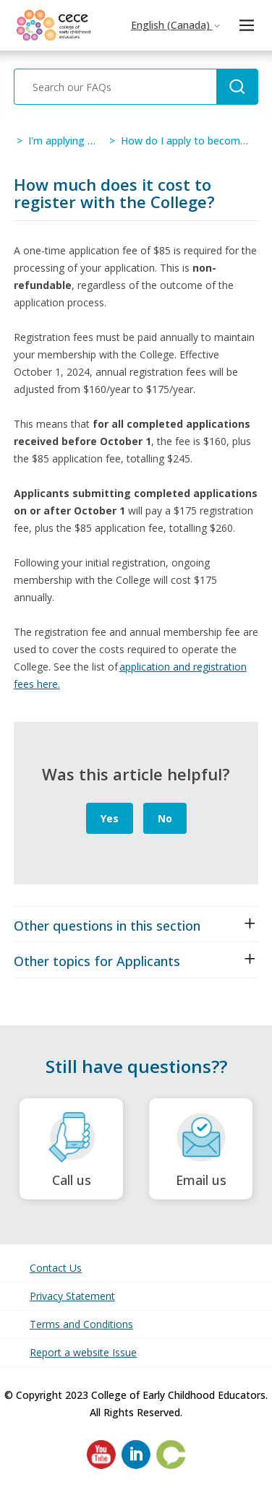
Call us (71, 1149)
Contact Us (56, 1268)
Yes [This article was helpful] (110, 818)
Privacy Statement (72, 1296)
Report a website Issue (83, 1352)
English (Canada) (176, 25)
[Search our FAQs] (115, 87)
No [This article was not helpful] (165, 818)
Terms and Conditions (81, 1324)
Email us (201, 1149)
